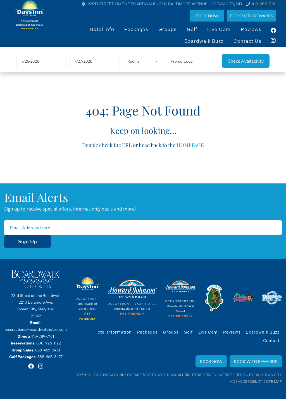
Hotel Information (113, 332)
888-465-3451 (47, 350)
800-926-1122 (48, 343)
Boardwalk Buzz (209, 45)
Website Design (234, 375)
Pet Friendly (132, 314)
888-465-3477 (50, 356)
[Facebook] (279, 35)
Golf (197, 34)
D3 (257, 375)
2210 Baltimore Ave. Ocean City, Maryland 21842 (35, 309)
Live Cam (224, 34)
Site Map (274, 382)
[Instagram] (279, 45)
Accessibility (250, 382)
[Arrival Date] (41, 69)
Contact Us (253, 45)
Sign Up (20, 242)
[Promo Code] (192, 69)
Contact (271, 340)
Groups (173, 34)
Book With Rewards (255, 361)
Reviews (256, 34)
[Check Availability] (246, 68)
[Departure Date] (95, 69)
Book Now (212, 20)
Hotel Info (107, 34)
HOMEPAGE (190, 152)
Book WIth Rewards (257, 20)
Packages (142, 34)
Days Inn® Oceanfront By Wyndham (143, 375)
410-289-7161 (269, 8)
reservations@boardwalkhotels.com (35, 329)
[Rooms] (143, 69)
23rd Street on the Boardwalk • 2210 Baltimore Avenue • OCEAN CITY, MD (170, 8)
